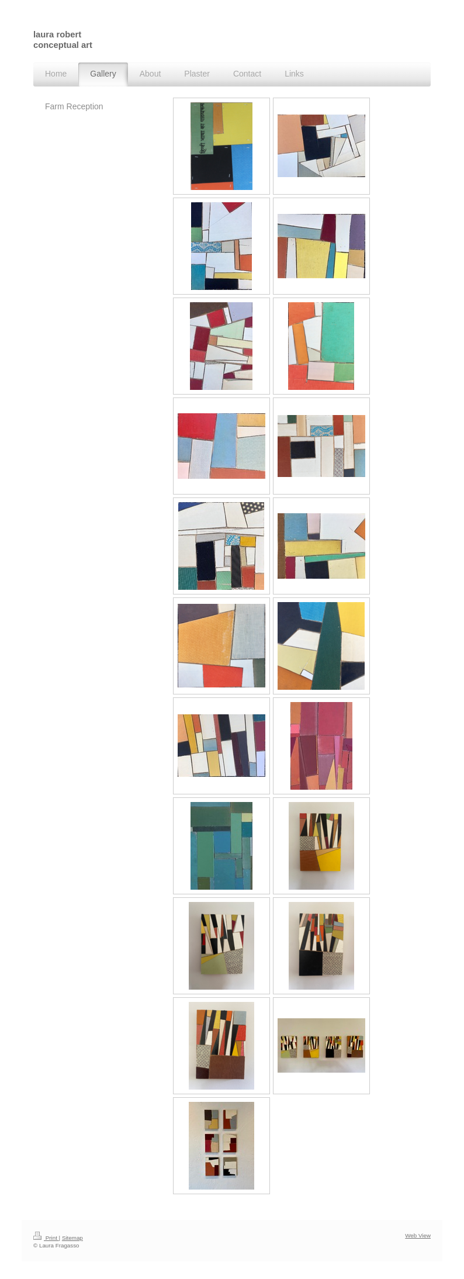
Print (46, 1238)
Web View (418, 1235)
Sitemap (72, 1238)
